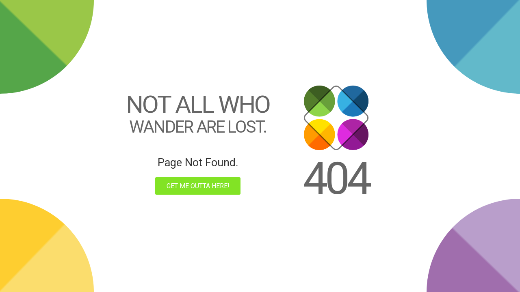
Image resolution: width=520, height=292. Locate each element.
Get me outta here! (198, 186)
